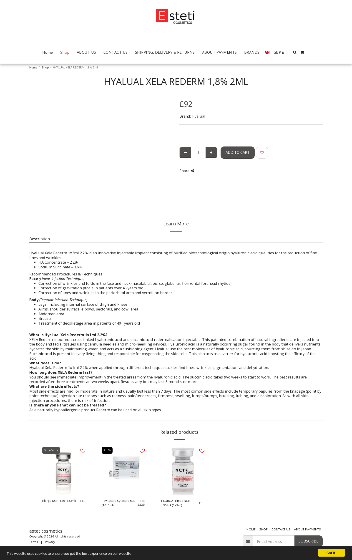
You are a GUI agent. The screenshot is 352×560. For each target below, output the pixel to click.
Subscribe (308, 541)
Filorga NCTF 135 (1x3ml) (59, 501)
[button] (295, 52)
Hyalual (198, 116)
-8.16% (107, 450)
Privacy (50, 542)
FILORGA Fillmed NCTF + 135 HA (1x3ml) (177, 503)
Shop (45, 67)
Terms (33, 542)
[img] (63, 469)
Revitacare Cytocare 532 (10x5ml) (119, 503)
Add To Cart (238, 152)
